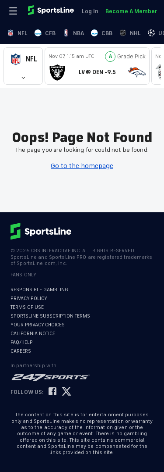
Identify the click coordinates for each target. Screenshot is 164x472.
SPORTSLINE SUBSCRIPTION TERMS (50, 316)
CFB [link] (45, 33)
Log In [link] (90, 11)
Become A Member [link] (131, 11)
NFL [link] (17, 33)
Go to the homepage (82, 165)
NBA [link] (73, 33)
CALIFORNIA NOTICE (32, 333)
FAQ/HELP (21, 342)
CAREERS (20, 351)
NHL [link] (130, 33)
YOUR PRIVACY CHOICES (37, 325)
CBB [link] (101, 33)
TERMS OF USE (27, 307)
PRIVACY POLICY (28, 298)
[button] (23, 59)
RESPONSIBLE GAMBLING (39, 289)
